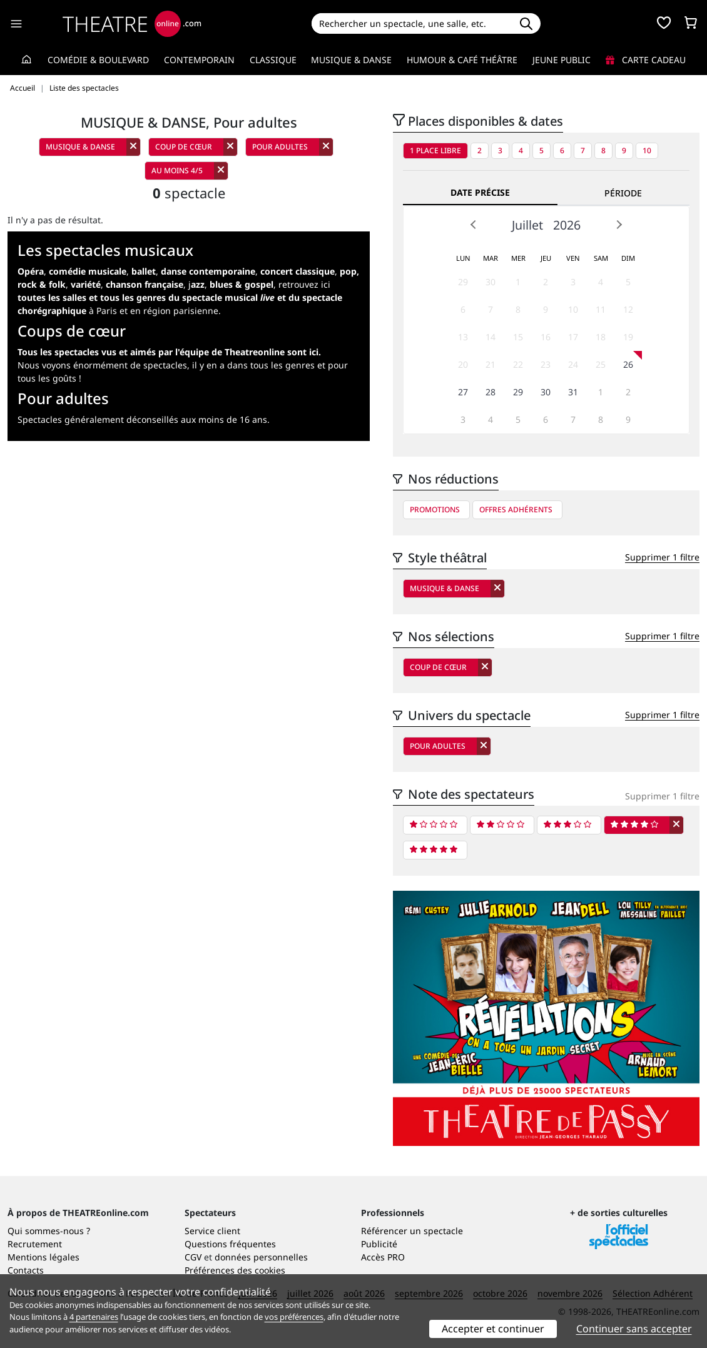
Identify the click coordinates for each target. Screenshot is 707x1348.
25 (601, 364)
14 (491, 337)
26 (628, 364)
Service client (212, 1231)
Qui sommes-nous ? (49, 1231)
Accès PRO (383, 1257)
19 (628, 337)
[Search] (412, 23)
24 (573, 364)
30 (491, 282)
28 (491, 392)
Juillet (527, 224)
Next (618, 224)
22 (518, 364)
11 (601, 309)
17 (573, 337)
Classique (273, 60)
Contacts (26, 1270)
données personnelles (261, 1257)
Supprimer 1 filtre (662, 557)
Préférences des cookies (235, 1270)
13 (463, 337)
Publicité (379, 1244)
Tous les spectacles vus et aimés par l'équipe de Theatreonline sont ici (168, 352)
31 (573, 392)
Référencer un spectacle (412, 1231)
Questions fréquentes (230, 1244)
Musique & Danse (351, 60)
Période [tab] (623, 193)
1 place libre (435, 150)
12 (628, 309)
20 (463, 364)
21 (491, 364)
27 (463, 392)
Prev (473, 224)
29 (463, 282)
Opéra (31, 271)
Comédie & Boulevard (98, 60)
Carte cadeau (646, 60)
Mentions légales (43, 1257)
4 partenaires (93, 1316)
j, (230, 284)
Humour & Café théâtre (462, 60)
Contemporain (199, 60)
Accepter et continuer (493, 1328)
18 (601, 337)
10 (647, 150)
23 (546, 364)
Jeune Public (561, 60)
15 (518, 337)
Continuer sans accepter (634, 1328)
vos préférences (294, 1316)
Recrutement (35, 1244)
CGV (193, 1257)
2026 (567, 224)
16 (546, 337)
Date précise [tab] (480, 192)
